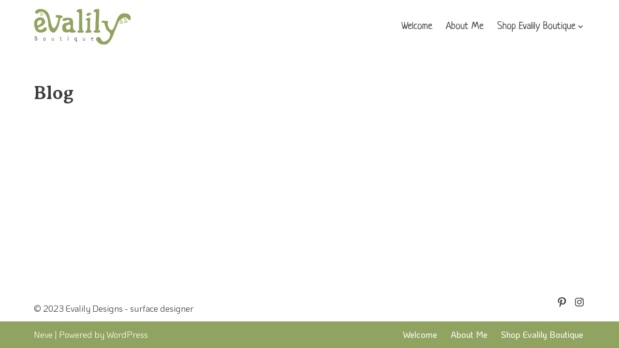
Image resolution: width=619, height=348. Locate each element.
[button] (580, 26)
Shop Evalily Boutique (542, 334)
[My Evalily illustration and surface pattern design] (82, 26)
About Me (465, 26)
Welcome (416, 26)
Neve (43, 334)
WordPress (127, 334)
